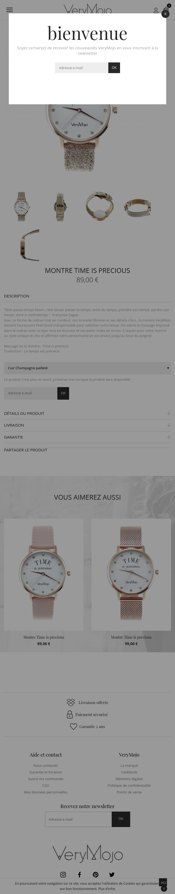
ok (114, 67)
